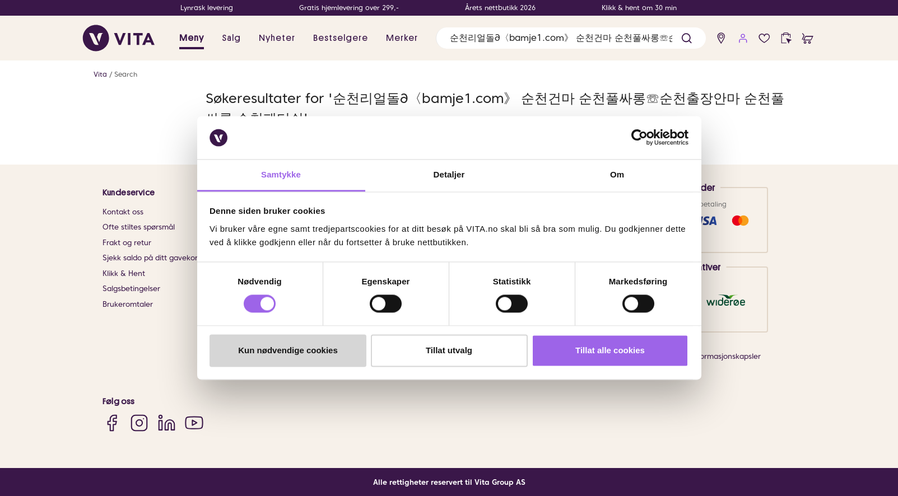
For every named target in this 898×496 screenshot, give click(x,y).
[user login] (743, 38)
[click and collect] (786, 38)
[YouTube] (194, 423)
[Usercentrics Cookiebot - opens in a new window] (639, 137)
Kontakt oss (123, 212)
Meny (191, 38)
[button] (686, 38)
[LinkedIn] (166, 423)
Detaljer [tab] (449, 174)
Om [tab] (617, 174)
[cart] (807, 38)
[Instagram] (139, 423)
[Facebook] (112, 423)
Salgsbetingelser (131, 288)
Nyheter (277, 38)
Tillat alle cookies (610, 350)
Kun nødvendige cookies (288, 350)
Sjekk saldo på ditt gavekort (152, 258)
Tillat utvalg (449, 350)
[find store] (721, 38)
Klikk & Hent (124, 273)
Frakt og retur (127, 242)
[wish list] (764, 38)
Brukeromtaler (128, 304)
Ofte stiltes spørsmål (139, 227)
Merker (402, 38)
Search (125, 74)
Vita (100, 74)
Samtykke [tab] (281, 174)
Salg (231, 38)
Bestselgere (340, 38)
